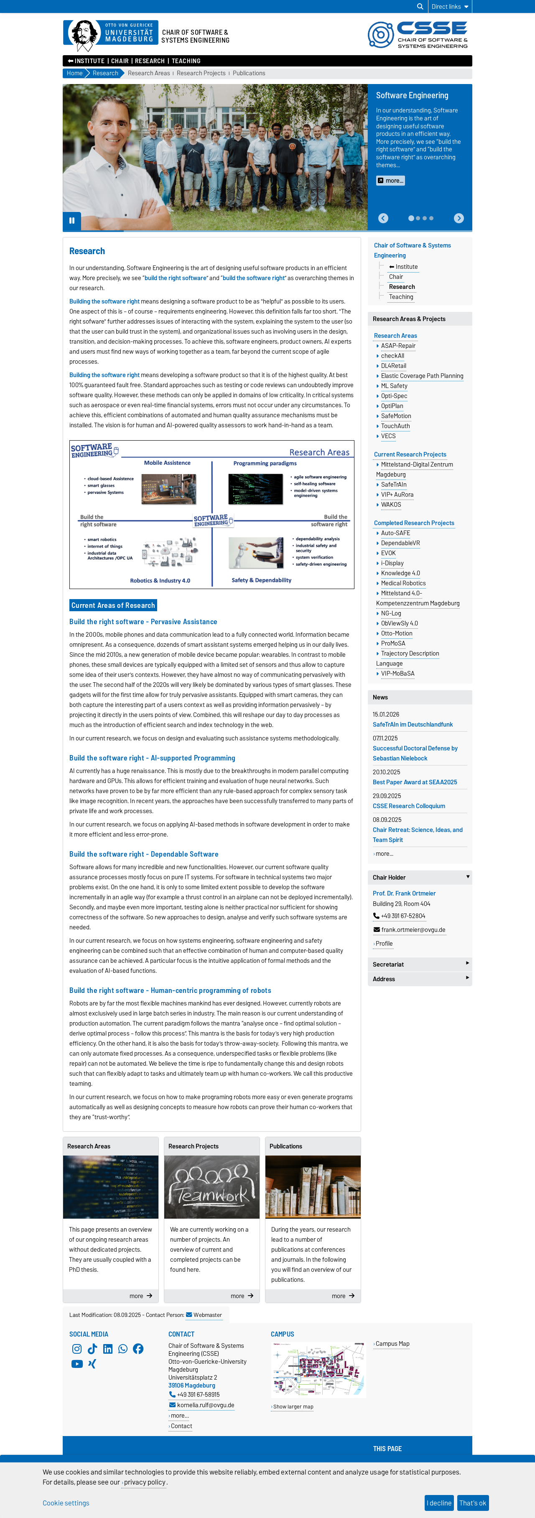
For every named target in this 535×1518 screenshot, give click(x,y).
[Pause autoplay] (72, 221)
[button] (383, 218)
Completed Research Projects (414, 523)
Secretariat (421, 964)
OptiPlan (392, 406)
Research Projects (201, 73)
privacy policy (145, 1482)
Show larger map (293, 1406)
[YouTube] (76, 1364)
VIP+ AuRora (397, 495)
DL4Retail (393, 366)
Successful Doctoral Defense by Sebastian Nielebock (415, 753)
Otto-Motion (397, 633)
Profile (384, 944)
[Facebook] (138, 1349)
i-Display (392, 563)
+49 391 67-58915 (194, 1394)
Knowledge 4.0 (400, 573)
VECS (388, 436)
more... (384, 854)
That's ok (473, 1503)
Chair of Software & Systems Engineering (412, 250)
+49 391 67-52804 (399, 916)
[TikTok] (92, 1349)
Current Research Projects (410, 454)
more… (180, 1415)
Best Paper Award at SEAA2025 (415, 782)
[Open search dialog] (420, 7)
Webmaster (204, 1315)
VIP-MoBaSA (398, 673)
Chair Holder (422, 878)
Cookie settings (66, 1503)
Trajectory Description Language (407, 658)
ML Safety (394, 386)
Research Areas (149, 73)
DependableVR (400, 543)
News (380, 697)
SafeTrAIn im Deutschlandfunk (413, 724)
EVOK (388, 553)
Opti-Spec (394, 396)
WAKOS (391, 505)
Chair (120, 61)
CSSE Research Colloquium (409, 806)
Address (421, 979)
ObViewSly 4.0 (399, 623)
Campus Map (393, 1343)
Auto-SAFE (395, 533)
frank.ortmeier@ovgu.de (410, 930)
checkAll (392, 356)
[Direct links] (450, 6)
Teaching (186, 61)
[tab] (411, 218)
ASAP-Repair (398, 346)
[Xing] (92, 1364)
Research (150, 61)
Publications (249, 73)
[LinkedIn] (107, 1349)
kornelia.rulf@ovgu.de (201, 1405)
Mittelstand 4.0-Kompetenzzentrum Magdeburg (418, 598)
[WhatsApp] (122, 1349)
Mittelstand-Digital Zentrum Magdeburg (414, 469)
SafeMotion (396, 416)
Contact (181, 1426)
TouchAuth (395, 426)
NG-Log (391, 613)
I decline (439, 1503)
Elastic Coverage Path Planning (422, 376)
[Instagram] (76, 1349)
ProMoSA (393, 643)
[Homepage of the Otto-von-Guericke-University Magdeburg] (111, 36)
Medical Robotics (403, 583)
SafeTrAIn (394, 485)
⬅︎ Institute (86, 61)
